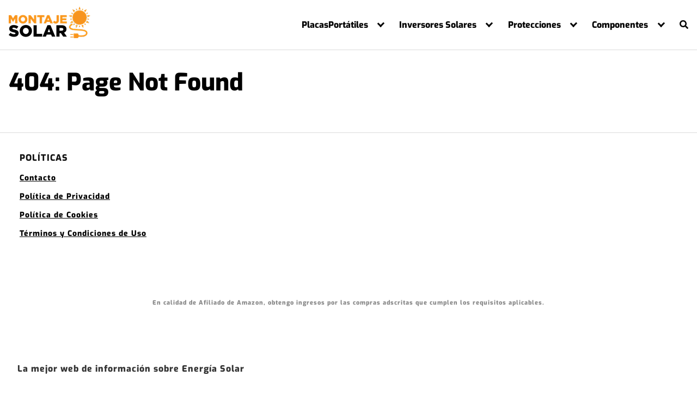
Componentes (620, 25)
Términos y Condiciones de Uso (83, 233)
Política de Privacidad (65, 196)
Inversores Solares (437, 25)
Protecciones (534, 25)
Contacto (38, 178)
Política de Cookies (59, 215)
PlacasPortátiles (335, 25)
